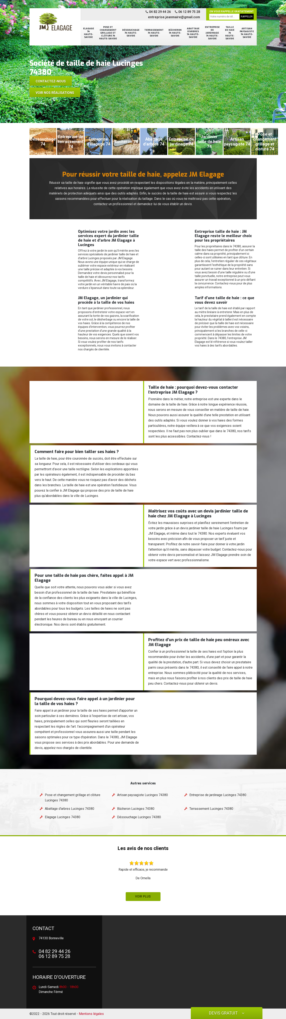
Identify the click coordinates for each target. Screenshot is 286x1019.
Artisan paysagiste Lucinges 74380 (142, 795)
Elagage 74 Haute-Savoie (88, 33)
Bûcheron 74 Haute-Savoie (175, 32)
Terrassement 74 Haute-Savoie (154, 32)
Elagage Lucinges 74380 (62, 817)
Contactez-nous (51, 81)
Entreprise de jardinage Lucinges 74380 (217, 795)
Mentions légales (91, 1014)
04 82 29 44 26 (158, 12)
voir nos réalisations (55, 93)
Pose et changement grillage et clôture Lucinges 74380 (72, 797)
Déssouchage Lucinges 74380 (139, 817)
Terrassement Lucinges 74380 (211, 809)
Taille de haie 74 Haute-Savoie (229, 33)
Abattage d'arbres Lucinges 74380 (69, 809)
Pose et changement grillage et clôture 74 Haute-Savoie (108, 33)
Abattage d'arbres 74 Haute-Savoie (193, 33)
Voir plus (143, 896)
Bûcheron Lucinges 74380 (135, 809)
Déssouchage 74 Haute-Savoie (130, 32)
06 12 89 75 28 (187, 12)
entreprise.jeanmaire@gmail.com (174, 17)
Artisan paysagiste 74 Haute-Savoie (247, 33)
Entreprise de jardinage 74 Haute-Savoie (212, 33)
